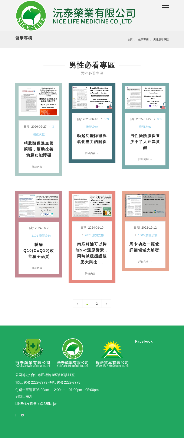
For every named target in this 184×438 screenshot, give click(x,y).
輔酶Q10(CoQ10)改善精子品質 (38, 250)
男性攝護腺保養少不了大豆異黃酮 (145, 142)
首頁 (129, 39)
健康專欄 (143, 39)
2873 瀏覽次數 (94, 235)
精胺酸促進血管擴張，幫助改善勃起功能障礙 (39, 149)
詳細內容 (37, 166)
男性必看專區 (161, 39)
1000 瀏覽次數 (147, 235)
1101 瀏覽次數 (41, 235)
